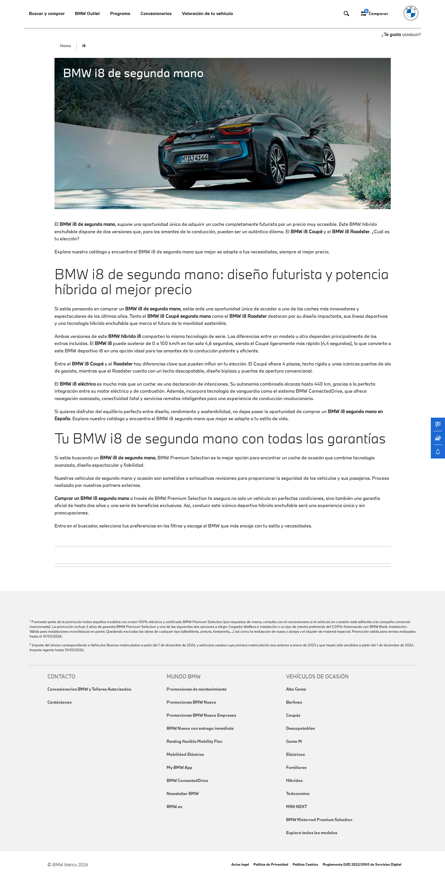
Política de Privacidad (270, 864)
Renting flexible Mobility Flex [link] (194, 741)
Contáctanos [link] (59, 702)
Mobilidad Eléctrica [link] (185, 754)
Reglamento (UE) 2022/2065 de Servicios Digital (362, 864)
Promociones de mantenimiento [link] (197, 689)
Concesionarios (156, 13)
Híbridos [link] (294, 780)
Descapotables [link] (300, 728)
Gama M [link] (294, 741)
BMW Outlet (87, 13)
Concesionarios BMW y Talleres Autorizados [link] (89, 689)
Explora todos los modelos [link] (311, 832)
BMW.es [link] (174, 806)
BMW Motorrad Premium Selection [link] (319, 819)
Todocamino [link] (298, 793)
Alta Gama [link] (296, 689)
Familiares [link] (296, 767)
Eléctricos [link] (295, 754)
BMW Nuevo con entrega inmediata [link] (200, 728)
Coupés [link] (293, 715)
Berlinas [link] (294, 702)
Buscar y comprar (47, 13)
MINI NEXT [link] (296, 806)
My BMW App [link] (179, 767)
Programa (120, 13)
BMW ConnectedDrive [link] (187, 780)
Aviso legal (240, 864)
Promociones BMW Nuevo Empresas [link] (201, 715)
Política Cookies (305, 864)
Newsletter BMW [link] (183, 793)
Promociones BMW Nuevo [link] (191, 702)
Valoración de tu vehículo (207, 13)
